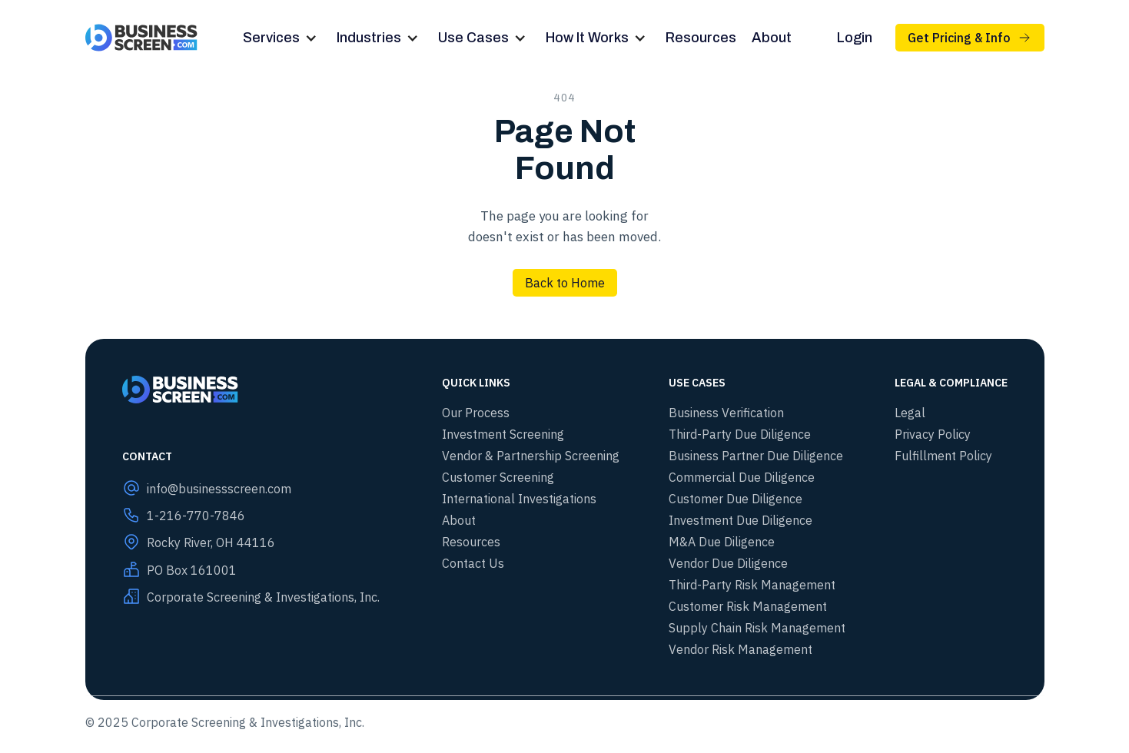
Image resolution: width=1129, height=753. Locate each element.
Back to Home (565, 282)
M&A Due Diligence (722, 541)
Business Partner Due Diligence (756, 455)
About (772, 37)
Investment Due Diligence (740, 520)
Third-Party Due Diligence (740, 434)
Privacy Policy (933, 434)
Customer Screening (498, 477)
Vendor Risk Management (740, 649)
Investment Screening (503, 434)
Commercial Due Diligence (742, 477)
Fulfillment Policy (943, 455)
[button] (282, 38)
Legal (910, 412)
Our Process (476, 412)
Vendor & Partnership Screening (530, 455)
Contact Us (473, 563)
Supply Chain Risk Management (757, 627)
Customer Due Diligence (735, 498)
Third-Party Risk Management (752, 584)
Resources (701, 37)
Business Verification (726, 412)
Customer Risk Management (748, 606)
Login (854, 37)
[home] (141, 37)
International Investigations (519, 498)
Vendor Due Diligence (728, 563)
